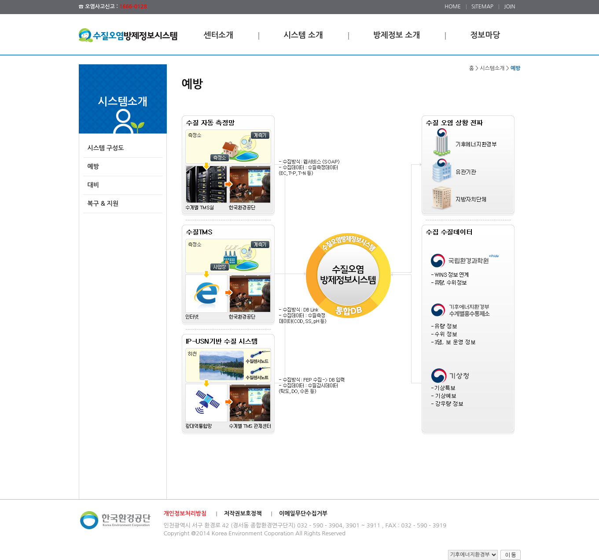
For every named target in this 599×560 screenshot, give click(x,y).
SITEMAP (482, 6)
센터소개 (219, 35)
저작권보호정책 (243, 513)
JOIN (509, 6)
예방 (93, 166)
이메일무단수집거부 (303, 513)
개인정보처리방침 (185, 513)
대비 (93, 185)
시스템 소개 (303, 35)
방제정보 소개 (396, 35)
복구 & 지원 (103, 203)
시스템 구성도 (106, 148)
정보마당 (485, 35)
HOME (453, 6)
